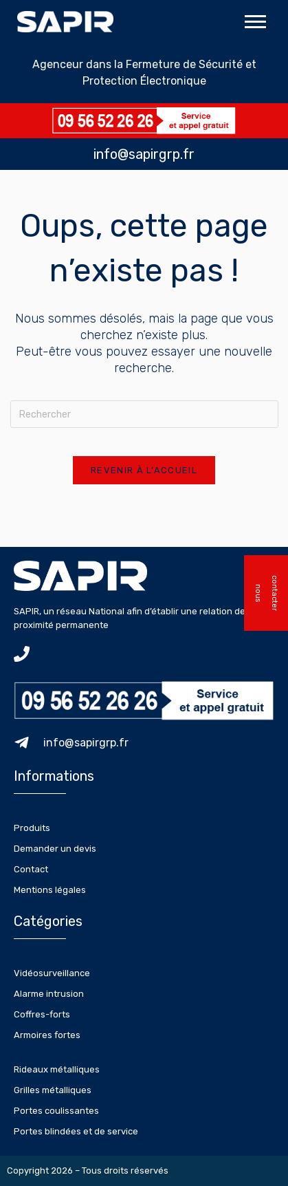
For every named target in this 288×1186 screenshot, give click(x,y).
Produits (32, 828)
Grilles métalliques (52, 1090)
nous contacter (266, 593)
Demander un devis (55, 848)
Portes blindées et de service (76, 1131)
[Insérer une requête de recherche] (144, 414)
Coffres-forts (42, 1014)
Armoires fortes (47, 1035)
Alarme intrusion (49, 994)
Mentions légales (50, 890)
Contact (31, 869)
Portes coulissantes (56, 1111)
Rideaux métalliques (57, 1069)
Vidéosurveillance (52, 973)
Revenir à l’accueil (144, 470)
